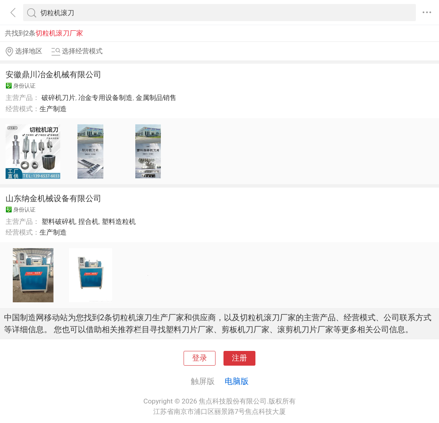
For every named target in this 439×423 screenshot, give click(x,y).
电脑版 (237, 381)
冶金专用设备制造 (105, 98)
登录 (199, 358)
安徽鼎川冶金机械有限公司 (53, 74)
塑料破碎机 (58, 221)
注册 (239, 358)
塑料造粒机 (119, 221)
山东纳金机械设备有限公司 (53, 198)
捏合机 (88, 221)
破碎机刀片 (58, 98)
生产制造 (53, 109)
